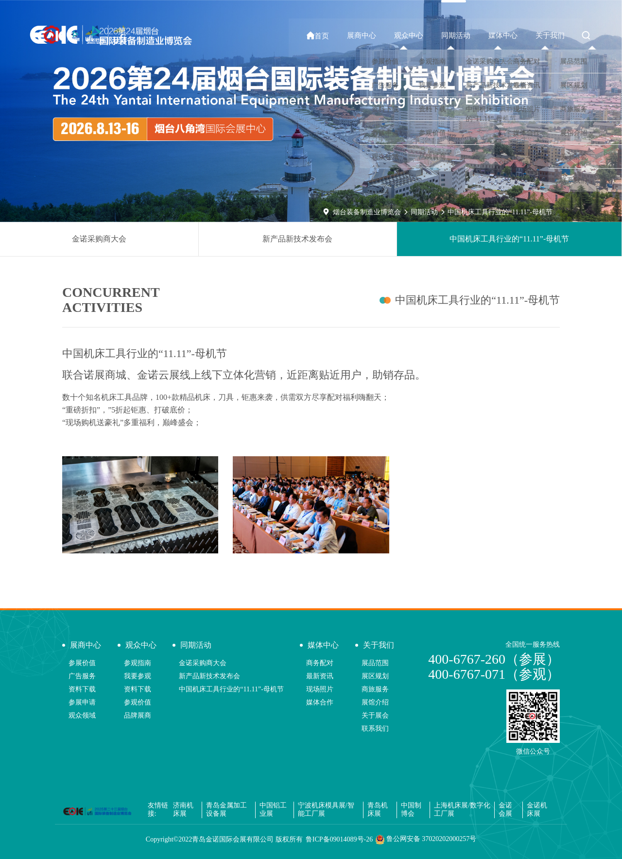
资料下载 (82, 689)
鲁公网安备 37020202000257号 (426, 839)
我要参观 (137, 676)
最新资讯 (319, 676)
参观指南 (137, 663)
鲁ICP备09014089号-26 (339, 839)
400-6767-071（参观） (494, 674)
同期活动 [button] (461, 35)
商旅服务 (375, 689)
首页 (329, 36)
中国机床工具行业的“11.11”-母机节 (500, 212)
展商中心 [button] (370, 35)
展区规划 (375, 676)
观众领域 (82, 715)
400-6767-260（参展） (494, 659)
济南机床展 (183, 809)
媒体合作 (319, 702)
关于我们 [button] (551, 35)
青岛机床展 (377, 809)
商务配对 (319, 663)
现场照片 (319, 689)
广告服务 (82, 676)
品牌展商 (137, 715)
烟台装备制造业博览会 (367, 212)
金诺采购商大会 (99, 239)
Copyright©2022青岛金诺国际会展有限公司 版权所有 (224, 839)
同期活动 (424, 212)
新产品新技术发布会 (297, 239)
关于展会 (375, 715)
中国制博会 (411, 809)
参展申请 (82, 702)
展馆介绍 (375, 702)
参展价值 (82, 663)
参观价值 (137, 702)
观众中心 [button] (416, 35)
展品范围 (375, 663)
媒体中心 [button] (506, 35)
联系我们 (375, 728)
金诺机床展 (537, 809)
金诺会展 (505, 809)
